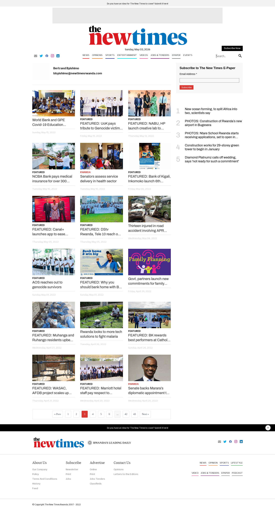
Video (195, 472)
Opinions (97, 55)
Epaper (176, 55)
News (86, 55)
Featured (86, 119)
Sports (110, 55)
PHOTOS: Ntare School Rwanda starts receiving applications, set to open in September (207, 137)
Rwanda (85, 172)
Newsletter (72, 469)
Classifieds (96, 483)
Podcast (237, 472)
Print (68, 474)
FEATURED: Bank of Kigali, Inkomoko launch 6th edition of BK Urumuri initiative (149, 179)
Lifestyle (237, 462)
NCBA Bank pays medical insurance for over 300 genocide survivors (52, 179)
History (36, 483)
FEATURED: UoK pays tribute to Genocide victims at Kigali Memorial (101, 126)
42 (126, 414)
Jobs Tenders (97, 478)
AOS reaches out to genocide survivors (47, 284)
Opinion (213, 462)
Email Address (188, 74)
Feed (35, 488)
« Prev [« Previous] (57, 414)
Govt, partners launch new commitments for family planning (148, 281)
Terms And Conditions (44, 478)
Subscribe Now (232, 48)
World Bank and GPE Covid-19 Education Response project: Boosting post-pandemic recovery (51, 122)
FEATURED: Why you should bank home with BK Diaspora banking (100, 284)
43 (134, 414)
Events (187, 55)
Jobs (68, 478)
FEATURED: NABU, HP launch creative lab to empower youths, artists (146, 126)
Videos (144, 55)
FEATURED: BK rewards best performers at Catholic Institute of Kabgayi (149, 337)
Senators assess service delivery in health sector (99, 178)
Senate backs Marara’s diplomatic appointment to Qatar (148, 390)
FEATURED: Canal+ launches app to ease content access (48, 232)
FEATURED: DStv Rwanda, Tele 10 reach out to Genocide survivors (100, 232)
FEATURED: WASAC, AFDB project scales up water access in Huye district (50, 390)
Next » (145, 414)
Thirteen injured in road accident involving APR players (146, 228)
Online (93, 469)
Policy (35, 474)
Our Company (39, 469)
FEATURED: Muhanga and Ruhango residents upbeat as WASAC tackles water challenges (53, 337)
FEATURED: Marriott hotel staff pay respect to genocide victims (100, 390)
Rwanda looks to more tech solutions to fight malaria (101, 334)
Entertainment (127, 55)
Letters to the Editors (126, 474)
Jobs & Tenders (160, 55)
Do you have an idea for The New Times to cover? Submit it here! (137, 3)
